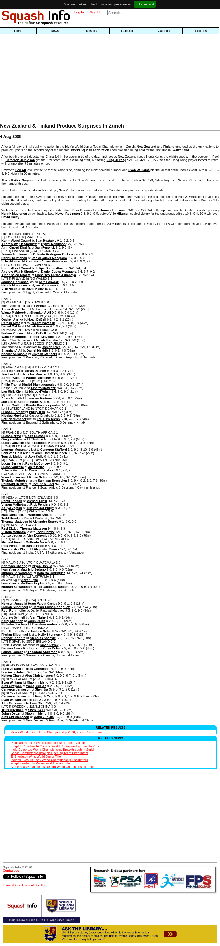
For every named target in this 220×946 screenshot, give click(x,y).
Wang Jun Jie (36, 686)
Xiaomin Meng (37, 682)
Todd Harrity (10, 518)
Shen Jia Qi (43, 689)
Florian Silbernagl (14, 607)
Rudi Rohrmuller (13, 610)
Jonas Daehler (35, 370)
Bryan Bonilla (42, 566)
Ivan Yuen (8, 569)
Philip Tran (9, 384)
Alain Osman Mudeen (51, 453)
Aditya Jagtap (11, 508)
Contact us (11, 870)
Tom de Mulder (12, 456)
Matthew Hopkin (32, 583)
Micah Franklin (38, 326)
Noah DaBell (37, 319)
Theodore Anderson (47, 624)
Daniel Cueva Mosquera (49, 258)
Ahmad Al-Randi (48, 305)
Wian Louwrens (13, 477)
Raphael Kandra (13, 638)
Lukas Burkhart (13, 412)
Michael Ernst (37, 501)
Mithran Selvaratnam (16, 573)
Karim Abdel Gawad (16, 240)
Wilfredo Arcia (39, 514)
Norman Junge (12, 603)
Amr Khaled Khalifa (15, 247)
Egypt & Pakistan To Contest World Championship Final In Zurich (56, 746)
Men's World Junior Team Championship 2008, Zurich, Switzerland (57, 732)
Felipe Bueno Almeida (52, 268)
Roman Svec (10, 323)
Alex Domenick (37, 535)
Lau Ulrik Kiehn (13, 391)
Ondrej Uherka (12, 319)
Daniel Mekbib (12, 326)
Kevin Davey (49, 645)
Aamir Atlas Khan (14, 309)
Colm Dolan (36, 621)
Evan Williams (139, 170)
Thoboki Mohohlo (44, 439)
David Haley (10, 217)
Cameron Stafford (53, 449)
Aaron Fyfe (29, 580)
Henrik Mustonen (14, 213)
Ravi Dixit (8, 528)
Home (18, 30)
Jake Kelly (36, 456)
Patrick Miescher (38, 377)
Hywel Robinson (67, 213)
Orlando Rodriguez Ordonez (54, 254)
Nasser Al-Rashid (14, 354)
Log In (79, 12)
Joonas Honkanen (113, 210)
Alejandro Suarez (45, 521)
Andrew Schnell (13, 617)
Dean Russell (35, 436)
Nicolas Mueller (34, 374)
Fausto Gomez (12, 652)
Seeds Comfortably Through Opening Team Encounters (49, 753)
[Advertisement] (70, 80)
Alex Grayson (24, 180)
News (55, 30)
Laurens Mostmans (15, 449)
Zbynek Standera (44, 354)
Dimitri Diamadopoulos (39, 384)
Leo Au (20, 170)
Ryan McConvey (37, 463)
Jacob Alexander (55, 586)
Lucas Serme (11, 436)
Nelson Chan (187, 180)
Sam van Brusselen (16, 453)
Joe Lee (7, 374)
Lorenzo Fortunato (41, 398)
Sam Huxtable (46, 240)
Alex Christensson (39, 675)
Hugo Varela (37, 603)
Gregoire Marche (13, 439)
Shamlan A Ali (40, 312)
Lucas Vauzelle (12, 442)
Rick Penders (40, 504)
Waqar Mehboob (13, 312)
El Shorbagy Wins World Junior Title (36, 756)
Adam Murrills (11, 398)
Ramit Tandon (11, 501)
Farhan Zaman (12, 333)
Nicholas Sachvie (14, 624)
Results (91, 30)
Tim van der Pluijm (40, 508)
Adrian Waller (11, 377)
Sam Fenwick (82, 210)
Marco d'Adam (39, 391)
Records (201, 30)
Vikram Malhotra (13, 504)
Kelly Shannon (12, 621)
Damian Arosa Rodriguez (51, 607)
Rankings (127, 30)
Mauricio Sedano (33, 569)
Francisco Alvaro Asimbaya (46, 261)
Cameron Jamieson (20, 160)
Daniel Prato (33, 518)
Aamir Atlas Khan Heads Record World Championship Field (52, 766)
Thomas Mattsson (14, 521)
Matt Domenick (12, 514)
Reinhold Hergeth (47, 442)
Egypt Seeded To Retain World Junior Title (40, 763)
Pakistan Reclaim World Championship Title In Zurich (48, 742)
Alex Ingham (10, 370)
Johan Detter (26, 672)
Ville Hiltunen (119, 213)
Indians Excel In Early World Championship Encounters (49, 760)
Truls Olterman (36, 668)
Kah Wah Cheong (14, 566)
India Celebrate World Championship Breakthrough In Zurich (53, 749)
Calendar (164, 30)
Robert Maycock (43, 323)
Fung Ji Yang (116, 160)
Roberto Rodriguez (51, 573)
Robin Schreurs (40, 477)
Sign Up (96, 12)
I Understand (145, 4)
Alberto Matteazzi (43, 388)
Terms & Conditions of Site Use (24, 885)
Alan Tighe (38, 617)
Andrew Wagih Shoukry (19, 244)
